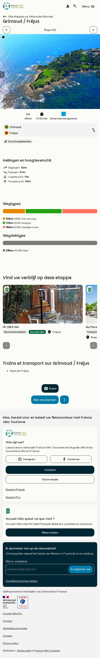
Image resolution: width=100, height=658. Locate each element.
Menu (86, 6)
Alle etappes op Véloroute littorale (30, 16)
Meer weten (50, 532)
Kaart (52, 388)
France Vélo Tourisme (47, 650)
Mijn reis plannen (44, 399)
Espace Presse (15, 489)
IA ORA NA (11, 327)
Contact (50, 470)
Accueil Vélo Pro (12, 613)
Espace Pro (13, 497)
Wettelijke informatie (15, 628)
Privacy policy (11, 643)
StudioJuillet (24, 650)
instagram (29, 459)
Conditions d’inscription (22, 581)
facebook (73, 459)
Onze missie (50, 479)
